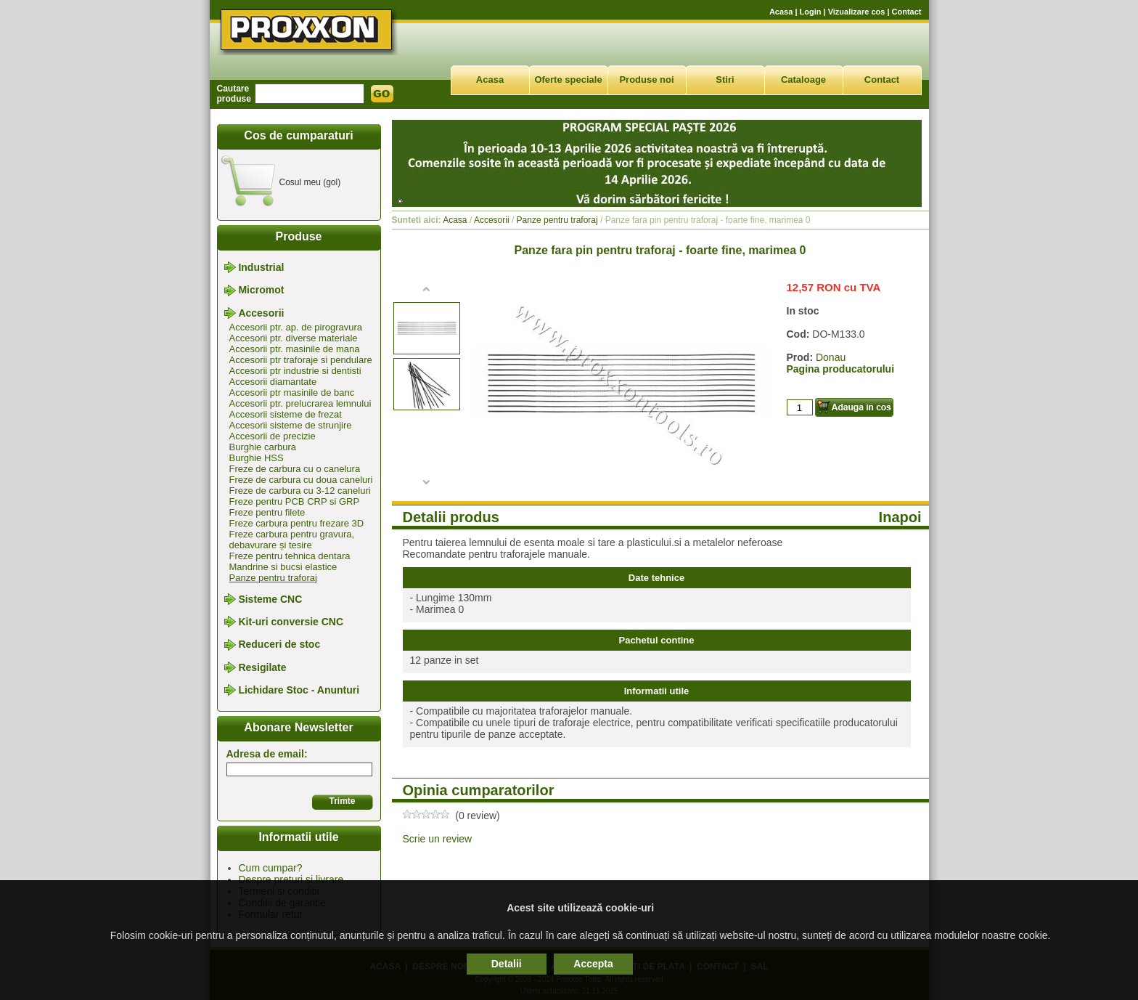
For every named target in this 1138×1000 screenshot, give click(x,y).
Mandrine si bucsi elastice (283, 566)
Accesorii (261, 313)
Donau (831, 357)
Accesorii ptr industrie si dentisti (295, 370)
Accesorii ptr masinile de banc (292, 392)
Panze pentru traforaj (273, 577)
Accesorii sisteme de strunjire (290, 425)
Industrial (261, 267)
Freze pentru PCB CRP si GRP (294, 501)
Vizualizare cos (856, 11)
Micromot (261, 290)
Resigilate (262, 667)
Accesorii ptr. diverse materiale (293, 338)
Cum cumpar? (271, 868)
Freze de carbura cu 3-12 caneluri (300, 490)
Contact (907, 11)
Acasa (781, 11)
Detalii (506, 963)
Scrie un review (437, 839)
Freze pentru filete (267, 512)
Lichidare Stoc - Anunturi (298, 690)
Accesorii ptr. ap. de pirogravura (296, 327)
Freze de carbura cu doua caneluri (301, 479)
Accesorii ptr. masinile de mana (294, 349)
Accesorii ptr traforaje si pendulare (300, 359)
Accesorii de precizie (272, 436)
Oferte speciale (568, 79)
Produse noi (646, 79)
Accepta (593, 963)
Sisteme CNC (270, 599)
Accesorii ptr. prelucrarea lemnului (300, 403)
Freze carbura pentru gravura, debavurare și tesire (292, 539)
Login (811, 11)
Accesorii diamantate (273, 381)
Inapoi (900, 517)
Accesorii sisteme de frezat (285, 414)
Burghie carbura (263, 447)
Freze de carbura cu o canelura (295, 468)
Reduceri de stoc (279, 645)
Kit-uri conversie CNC (290, 621)
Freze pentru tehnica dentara (290, 555)
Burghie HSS (256, 457)
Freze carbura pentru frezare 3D (296, 523)
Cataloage (803, 79)
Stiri (725, 79)
